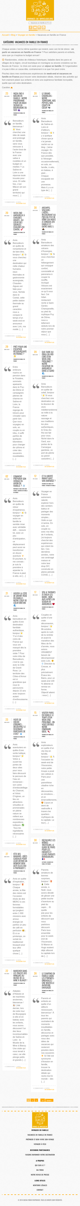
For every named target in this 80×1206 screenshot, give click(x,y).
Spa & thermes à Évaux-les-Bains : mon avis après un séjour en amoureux (48, 598)
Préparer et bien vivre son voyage (40, 1139)
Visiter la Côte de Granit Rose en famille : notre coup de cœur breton (20, 599)
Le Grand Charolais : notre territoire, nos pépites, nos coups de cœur (49, 100)
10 (42, 1100)
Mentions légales (40, 1185)
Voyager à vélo (40, 1144)
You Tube (35, 27)
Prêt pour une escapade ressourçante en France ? (20, 351)
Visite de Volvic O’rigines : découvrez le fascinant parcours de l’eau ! (19, 726)
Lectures (44, 862)
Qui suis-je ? (40, 1165)
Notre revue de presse (40, 1174)
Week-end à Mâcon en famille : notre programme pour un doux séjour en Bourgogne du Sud (20, 102)
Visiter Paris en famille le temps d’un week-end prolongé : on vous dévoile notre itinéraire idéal (48, 722)
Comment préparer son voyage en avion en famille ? (19, 481)
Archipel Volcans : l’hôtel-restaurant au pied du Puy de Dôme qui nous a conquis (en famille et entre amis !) (49, 218)
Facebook (31, 27)
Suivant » (49, 1100)
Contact (40, 1189)
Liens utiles (40, 1180)
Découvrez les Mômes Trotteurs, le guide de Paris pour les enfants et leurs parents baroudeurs (48, 849)
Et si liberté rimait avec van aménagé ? (49, 478)
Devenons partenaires (40, 1150)
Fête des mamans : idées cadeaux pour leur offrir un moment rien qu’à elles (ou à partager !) (20, 861)
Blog (13, 35)
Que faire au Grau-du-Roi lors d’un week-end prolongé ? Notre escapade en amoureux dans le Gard (48, 362)
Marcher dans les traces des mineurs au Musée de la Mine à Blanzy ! (20, 975)
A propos (40, 1160)
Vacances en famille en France (47, 863)
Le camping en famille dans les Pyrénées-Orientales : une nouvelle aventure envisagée (48, 980)
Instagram (39, 27)
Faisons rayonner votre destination (40, 1154)
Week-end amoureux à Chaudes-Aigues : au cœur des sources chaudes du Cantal (19, 221)
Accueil (5, 35)
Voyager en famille (26, 35)
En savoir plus (21, 203)
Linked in (44, 27)
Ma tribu (40, 1170)
